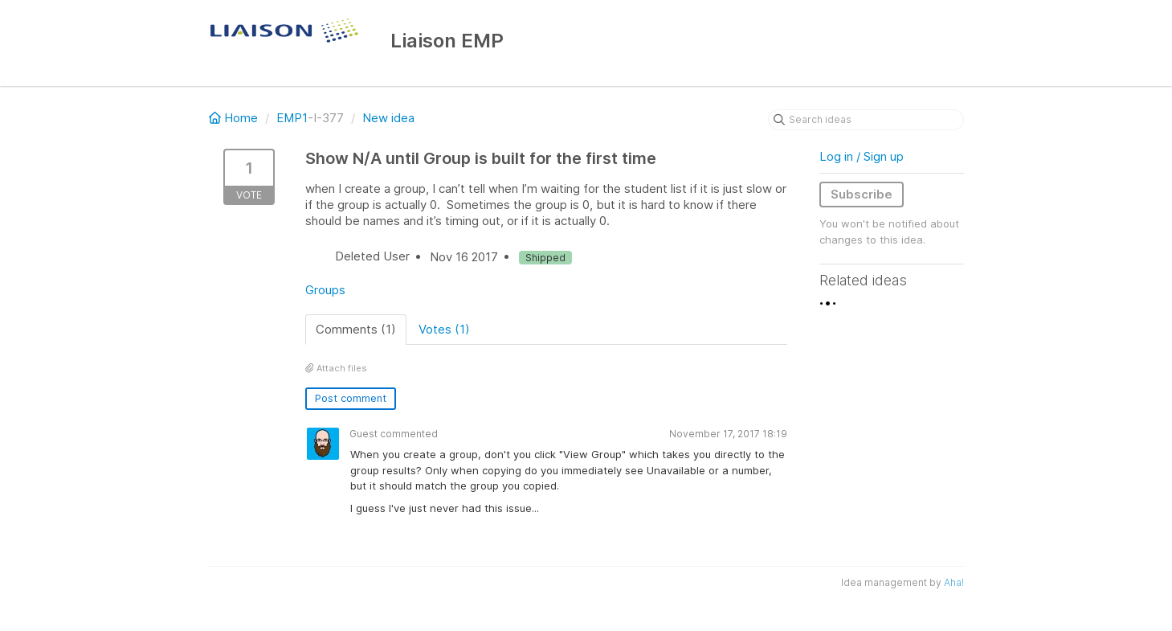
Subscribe (861, 194)
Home (235, 117)
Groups (325, 289)
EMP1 (292, 117)
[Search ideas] (866, 119)
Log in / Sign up (861, 156)
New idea (388, 117)
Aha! (954, 582)
